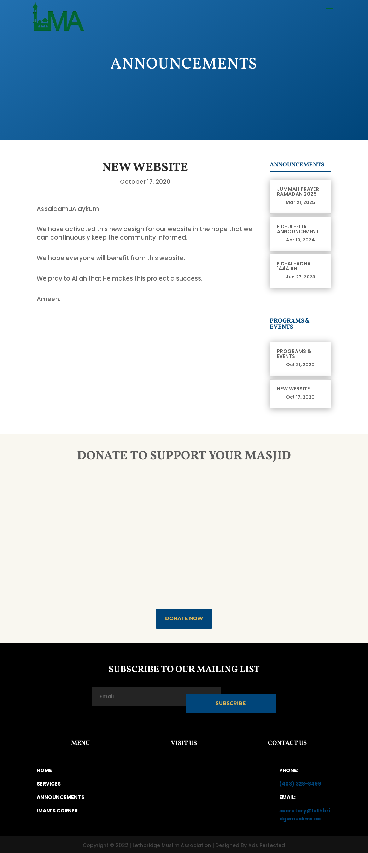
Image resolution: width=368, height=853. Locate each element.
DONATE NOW (184, 618)
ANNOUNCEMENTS (60, 795)
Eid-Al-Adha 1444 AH (294, 266)
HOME (44, 768)
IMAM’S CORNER (57, 808)
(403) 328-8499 (300, 782)
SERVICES (49, 782)
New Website (293, 388)
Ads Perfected (266, 843)
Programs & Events (294, 354)
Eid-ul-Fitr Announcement (298, 229)
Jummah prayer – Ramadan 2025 (300, 192)
